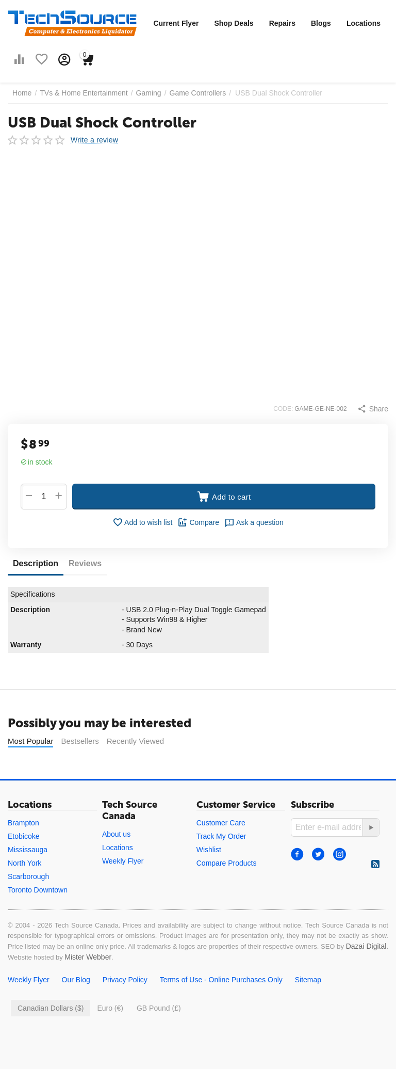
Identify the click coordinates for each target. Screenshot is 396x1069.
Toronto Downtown (38, 916)
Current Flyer (176, 23)
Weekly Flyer (123, 887)
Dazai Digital (366, 972)
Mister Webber (87, 983)
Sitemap (308, 1005)
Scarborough (28, 902)
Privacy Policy (125, 1005)
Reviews (85, 563)
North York (24, 889)
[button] (372, 408)
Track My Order (221, 862)
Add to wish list (142, 522)
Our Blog (76, 1005)
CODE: (283, 408)
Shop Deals (233, 23)
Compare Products (226, 889)
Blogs (321, 23)
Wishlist (208, 875)
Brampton (23, 848)
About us (116, 860)
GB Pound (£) (159, 1034)
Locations (363, 23)
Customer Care (220, 848)
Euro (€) (110, 1034)
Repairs (282, 23)
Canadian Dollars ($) (51, 1034)
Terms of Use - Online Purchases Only (221, 1005)
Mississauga (27, 875)
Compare (198, 522)
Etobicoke (23, 862)
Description (35, 563)
